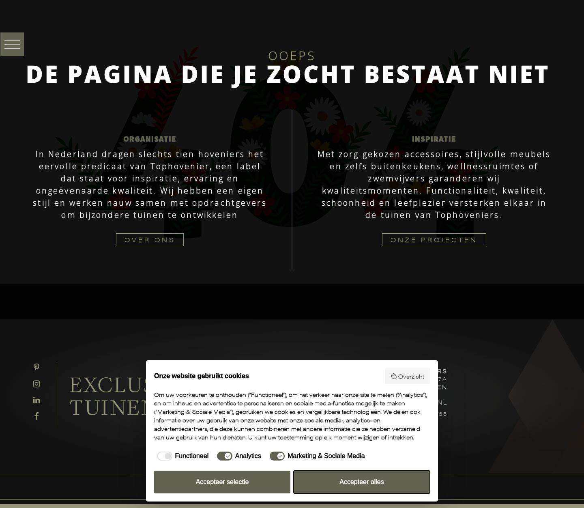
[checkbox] (181, 456)
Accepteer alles (361, 481)
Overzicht (408, 376)
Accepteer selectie (222, 481)
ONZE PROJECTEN (434, 239)
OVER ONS (150, 239)
